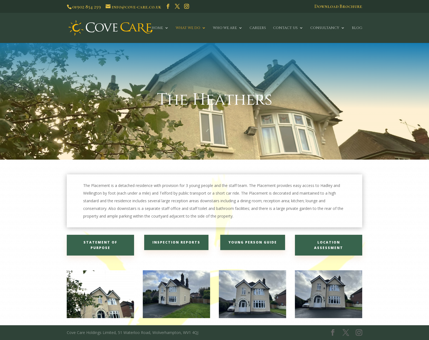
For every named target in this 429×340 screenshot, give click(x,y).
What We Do (188, 28)
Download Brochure (338, 6)
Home (157, 28)
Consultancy (324, 28)
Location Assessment (328, 245)
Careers (258, 28)
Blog (357, 28)
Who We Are (225, 28)
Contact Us (285, 28)
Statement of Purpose (100, 245)
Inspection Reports (176, 242)
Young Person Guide (252, 242)
